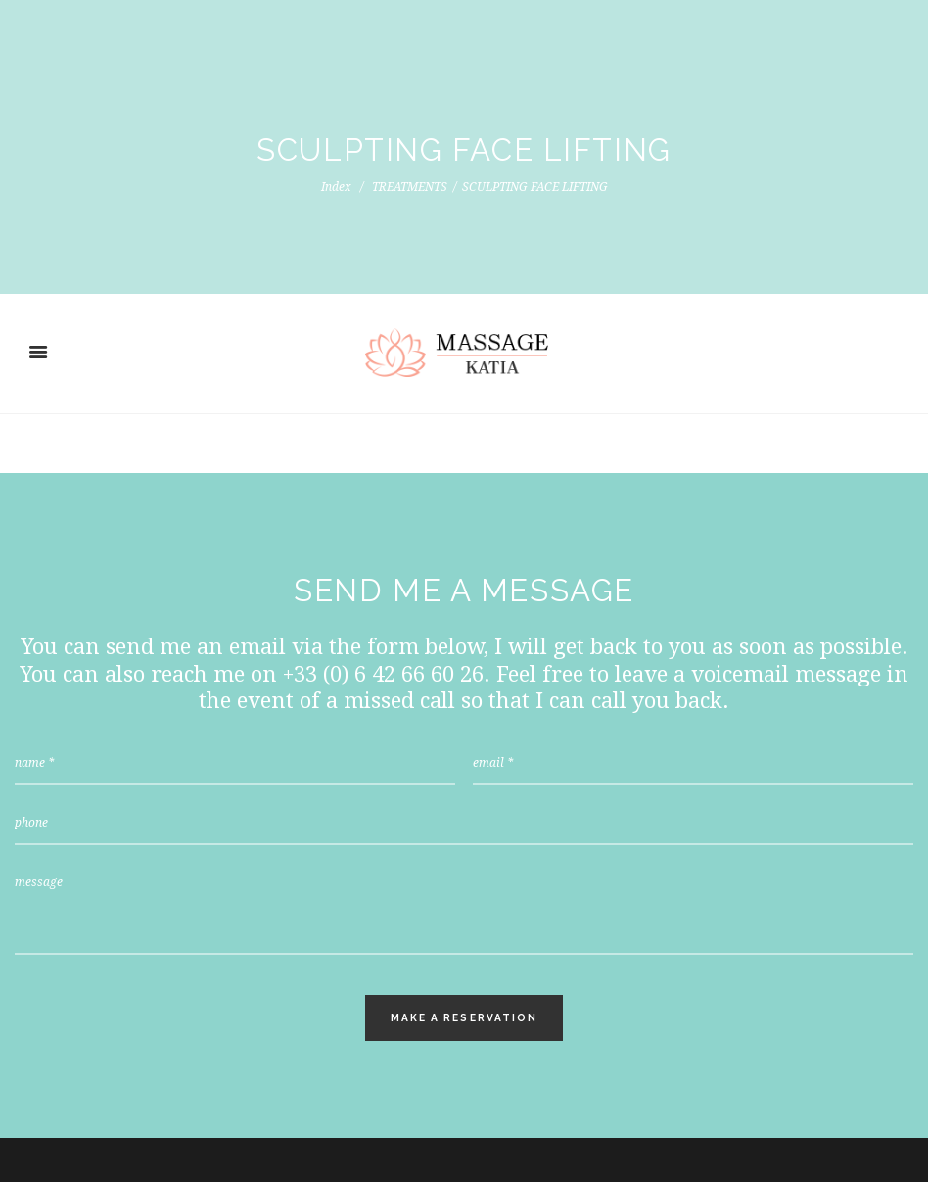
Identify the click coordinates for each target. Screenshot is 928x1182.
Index (336, 187)
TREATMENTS (409, 187)
